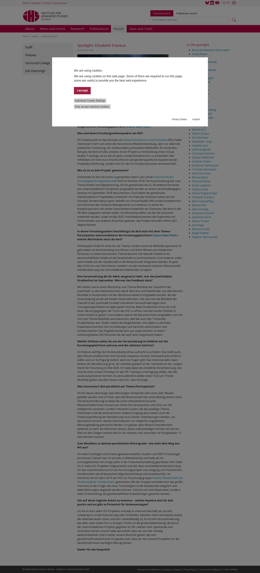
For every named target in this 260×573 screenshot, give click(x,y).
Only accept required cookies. (92, 106)
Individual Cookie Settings (90, 100)
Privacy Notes (179, 119)
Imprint (196, 119)
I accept (82, 90)
